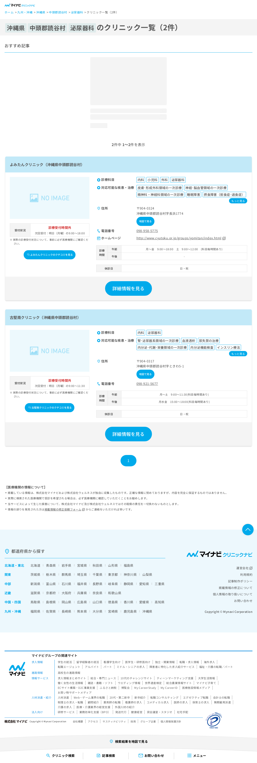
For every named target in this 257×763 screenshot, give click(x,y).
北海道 (9, 565)
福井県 (82, 583)
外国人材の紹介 (125, 707)
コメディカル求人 (158, 702)
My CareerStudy (145, 688)
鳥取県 (35, 602)
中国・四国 (13, 602)
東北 (21, 565)
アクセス (93, 721)
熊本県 (82, 611)
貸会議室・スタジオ (159, 712)
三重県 (159, 583)
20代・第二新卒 (120, 697)
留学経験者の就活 (87, 662)
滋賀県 (35, 593)
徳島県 (113, 602)
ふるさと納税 (108, 688)
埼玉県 (82, 574)
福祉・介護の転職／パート (216, 667)
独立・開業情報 (165, 662)
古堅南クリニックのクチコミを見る (50, 407)
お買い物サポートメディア (75, 692)
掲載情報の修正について (235, 588)
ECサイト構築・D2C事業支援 (76, 688)
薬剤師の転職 (112, 702)
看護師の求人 (133, 702)
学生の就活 (65, 662)
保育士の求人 (200, 702)
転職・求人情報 (189, 662)
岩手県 (66, 565)
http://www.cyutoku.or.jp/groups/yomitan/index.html (181, 238)
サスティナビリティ (114, 721)
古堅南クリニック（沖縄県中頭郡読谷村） (45, 317)
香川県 (129, 602)
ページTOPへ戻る (248, 529)
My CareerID (169, 688)
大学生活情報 (206, 678)
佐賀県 (51, 611)
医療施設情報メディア (196, 688)
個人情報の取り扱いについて (232, 594)
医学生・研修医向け (138, 662)
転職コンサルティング (164, 697)
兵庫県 (82, 593)
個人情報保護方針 (171, 721)
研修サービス (66, 712)
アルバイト (92, 667)
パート (107, 667)
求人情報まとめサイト (72, 678)
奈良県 (97, 593)
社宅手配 (182, 712)
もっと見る (238, 201)
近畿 (8, 593)
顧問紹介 (93, 702)
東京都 (113, 574)
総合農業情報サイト (179, 683)
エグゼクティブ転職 (196, 697)
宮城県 (82, 565)
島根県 (51, 602)
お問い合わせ (243, 601)
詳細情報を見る (128, 288)
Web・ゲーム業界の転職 (89, 697)
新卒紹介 (140, 697)
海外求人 (209, 662)
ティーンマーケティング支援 (175, 678)
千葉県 (97, 574)
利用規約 (246, 574)
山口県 (97, 602)
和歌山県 (114, 593)
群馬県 (66, 574)
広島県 (82, 602)
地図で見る (145, 221)
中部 (8, 583)
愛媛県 (144, 602)
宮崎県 (113, 611)
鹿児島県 (130, 611)
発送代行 (121, 712)
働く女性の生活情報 (70, 683)
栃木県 (51, 574)
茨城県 (35, 574)
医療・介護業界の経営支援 (93, 707)
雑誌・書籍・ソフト (100, 683)
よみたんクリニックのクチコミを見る (50, 254)
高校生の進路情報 (69, 673)
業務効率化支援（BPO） (95, 712)
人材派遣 (63, 697)
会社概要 (78, 721)
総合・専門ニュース (103, 678)
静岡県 (129, 583)
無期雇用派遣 (222, 702)
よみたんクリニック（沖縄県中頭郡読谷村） (47, 164)
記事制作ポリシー (240, 581)
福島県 (129, 565)
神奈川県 (130, 574)
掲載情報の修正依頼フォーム (65, 509)
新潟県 (35, 583)
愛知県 (144, 583)
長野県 (97, 583)
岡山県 (66, 602)
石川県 (66, 583)
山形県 (113, 565)
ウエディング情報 (129, 683)
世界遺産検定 (153, 683)
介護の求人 (65, 707)
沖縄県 (147, 611)
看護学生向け (112, 662)
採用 (133, 721)
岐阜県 (113, 583)
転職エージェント (69, 667)
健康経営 (136, 712)
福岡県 (35, 611)
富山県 (51, 583)
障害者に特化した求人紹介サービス (172, 667)
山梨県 (147, 574)
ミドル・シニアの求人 (131, 667)
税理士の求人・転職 (70, 702)
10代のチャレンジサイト (136, 678)
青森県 (51, 565)
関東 (8, 574)
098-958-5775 (147, 230)
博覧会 (125, 688)
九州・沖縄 (13, 611)
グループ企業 (148, 721)
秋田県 (97, 565)
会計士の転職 (221, 697)
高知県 (159, 602)
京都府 (51, 593)
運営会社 (244, 568)
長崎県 (66, 611)
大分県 (97, 611)
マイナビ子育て (206, 683)
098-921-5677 (147, 383)
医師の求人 (181, 702)
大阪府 (66, 593)
